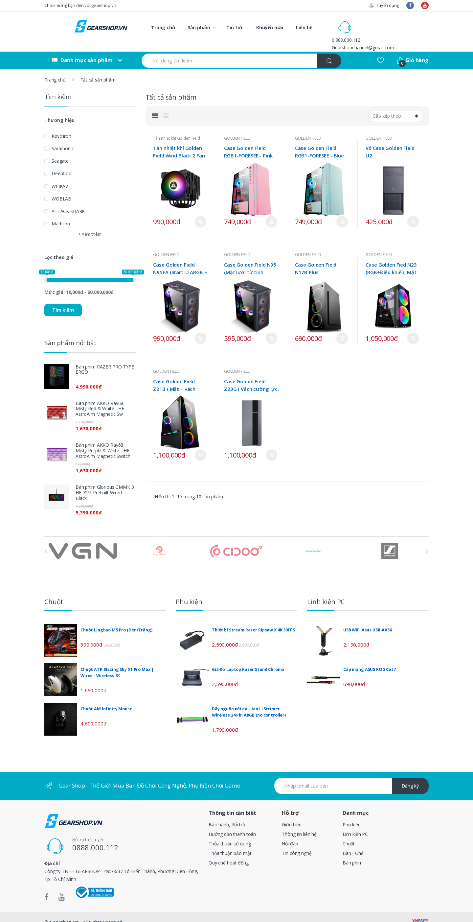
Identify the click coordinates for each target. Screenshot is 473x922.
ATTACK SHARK (68, 200)
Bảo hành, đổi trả (227, 814)
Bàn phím (353, 852)
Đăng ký (410, 775)
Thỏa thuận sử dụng (230, 833)
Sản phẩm (199, 27)
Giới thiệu (292, 814)
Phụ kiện (352, 814)
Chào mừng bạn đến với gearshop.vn (80, 5)
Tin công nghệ (296, 842)
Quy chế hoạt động (229, 852)
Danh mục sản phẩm (82, 49)
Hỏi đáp (290, 833)
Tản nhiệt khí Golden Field (176, 127)
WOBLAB (61, 187)
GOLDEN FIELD (237, 127)
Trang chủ (163, 27)
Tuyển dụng (384, 5)
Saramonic (63, 137)
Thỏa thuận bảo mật (230, 842)
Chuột (349, 833)
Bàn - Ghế (353, 842)
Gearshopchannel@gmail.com (391, 31)
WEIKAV (60, 175)
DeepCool (62, 162)
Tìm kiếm (63, 299)
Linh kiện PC (355, 823)
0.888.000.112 (374, 23)
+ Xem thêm (90, 223)
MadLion (61, 213)
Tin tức (234, 27)
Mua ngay (200, 211)
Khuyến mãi (269, 27)
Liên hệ (304, 27)
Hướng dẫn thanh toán (232, 823)
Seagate (60, 150)
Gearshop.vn (64, 911)
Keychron (61, 125)
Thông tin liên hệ (299, 823)
